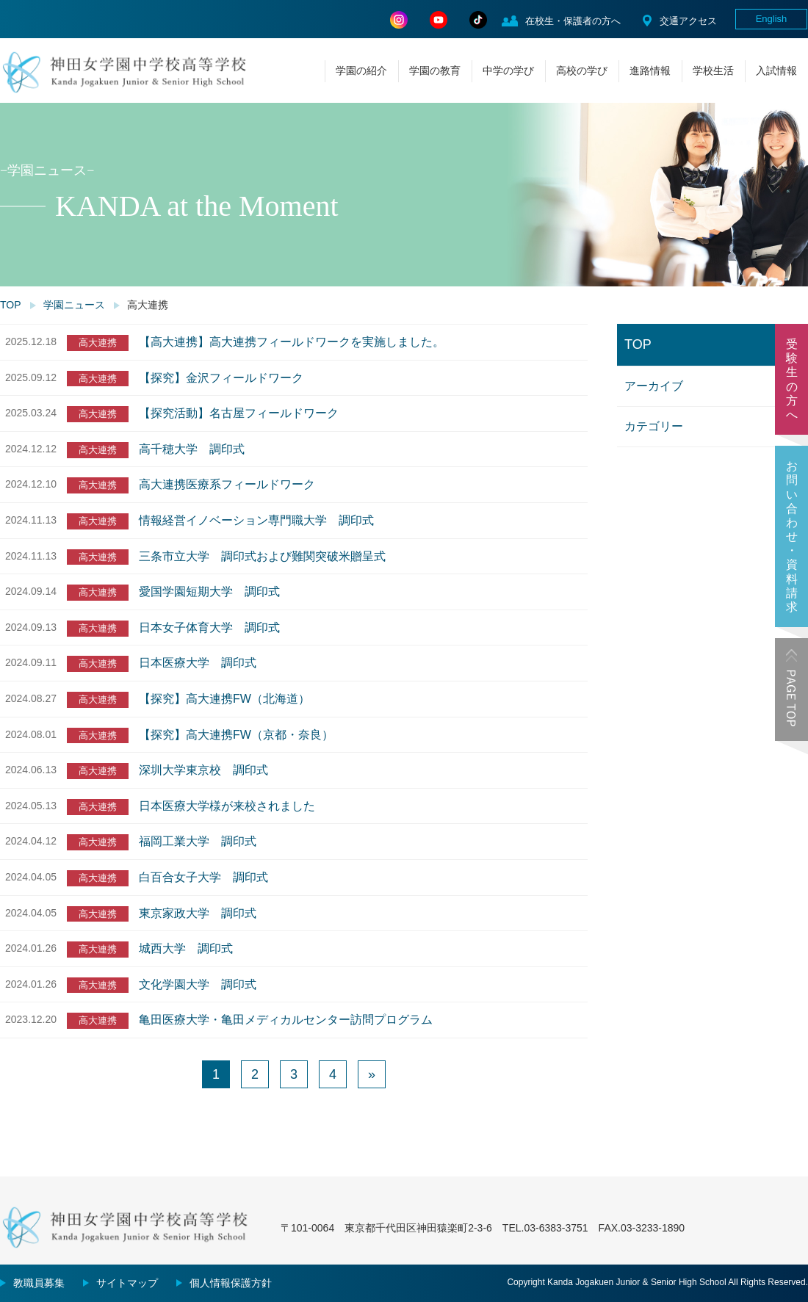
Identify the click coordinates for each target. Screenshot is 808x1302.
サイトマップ (127, 1283)
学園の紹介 (361, 70)
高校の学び (581, 70)
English (771, 18)
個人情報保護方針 (231, 1283)
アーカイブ (653, 386)
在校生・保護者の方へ (573, 20)
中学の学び (508, 70)
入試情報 (776, 70)
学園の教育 (435, 70)
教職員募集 (39, 1283)
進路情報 (650, 70)
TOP (10, 305)
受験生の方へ (792, 379)
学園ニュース (74, 305)
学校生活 (713, 70)
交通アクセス (688, 20)
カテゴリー (653, 426)
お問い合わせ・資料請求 (792, 536)
